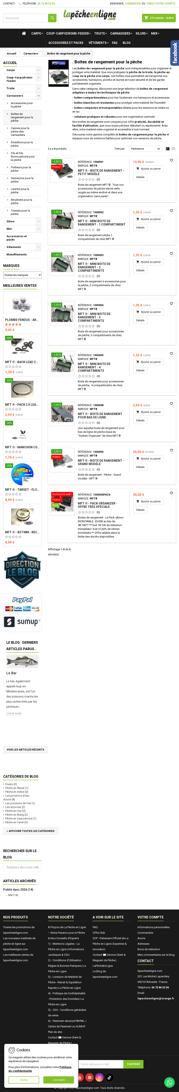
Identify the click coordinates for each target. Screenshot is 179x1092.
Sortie (24, 1079)
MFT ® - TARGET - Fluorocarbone (22, 489)
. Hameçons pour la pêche (21, 180)
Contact (9, 3)
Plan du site (55, 1032)
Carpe (36, 33)
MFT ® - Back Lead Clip (22, 362)
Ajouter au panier (148, 168)
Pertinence (146, 149)
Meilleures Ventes (20, 286)
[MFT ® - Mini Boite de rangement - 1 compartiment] (62, 212)
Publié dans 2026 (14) (18, 889)
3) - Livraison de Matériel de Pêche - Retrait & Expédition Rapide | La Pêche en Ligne (65, 982)
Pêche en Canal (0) (16, 822)
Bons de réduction (149, 949)
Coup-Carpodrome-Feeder (67, 33)
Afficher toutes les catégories (31, 831)
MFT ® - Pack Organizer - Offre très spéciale (97, 505)
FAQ (114, 43)
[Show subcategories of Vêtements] (38, 247)
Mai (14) (13, 895)
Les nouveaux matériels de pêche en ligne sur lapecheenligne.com (19, 944)
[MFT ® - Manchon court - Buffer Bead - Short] (22, 423)
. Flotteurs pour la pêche (20, 169)
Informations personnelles (154, 927)
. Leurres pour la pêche (19, 190)
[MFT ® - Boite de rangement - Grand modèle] (62, 454)
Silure (141, 33)
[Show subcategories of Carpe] (38, 70)
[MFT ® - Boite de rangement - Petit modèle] (62, 164)
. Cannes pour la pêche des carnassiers (19, 131)
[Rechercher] (29, 18)
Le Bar (11, 673)
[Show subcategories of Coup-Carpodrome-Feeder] (38, 77)
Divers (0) (11, 784)
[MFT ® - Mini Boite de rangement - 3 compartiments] (62, 305)
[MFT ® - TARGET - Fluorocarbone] (22, 466)
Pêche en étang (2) (16, 814)
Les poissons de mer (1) (20, 803)
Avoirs (141, 938)
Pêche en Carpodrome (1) (20, 818)
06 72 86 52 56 (46, 3)
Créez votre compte (160, 3)
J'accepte (59, 1079)
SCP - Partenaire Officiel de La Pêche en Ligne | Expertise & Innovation (110, 944)
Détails (141, 177)
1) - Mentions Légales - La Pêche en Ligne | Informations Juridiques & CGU (66, 949)
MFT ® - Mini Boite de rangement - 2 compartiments (94, 267)
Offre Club (99, 932)
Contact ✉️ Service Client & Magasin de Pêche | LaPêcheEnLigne (64, 1043)
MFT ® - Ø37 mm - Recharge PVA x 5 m (22, 532)
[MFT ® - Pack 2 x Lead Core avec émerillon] (22, 381)
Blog (127, 43)
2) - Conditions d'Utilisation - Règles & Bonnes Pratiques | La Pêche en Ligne (67, 966)
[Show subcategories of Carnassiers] (38, 95)
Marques (11, 266)
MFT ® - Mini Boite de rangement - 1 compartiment (101, 222)
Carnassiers (120, 33)
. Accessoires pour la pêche (21, 105)
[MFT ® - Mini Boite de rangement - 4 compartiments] (62, 355)
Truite (99, 33)
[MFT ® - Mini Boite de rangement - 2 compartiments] (62, 255)
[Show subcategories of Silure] (38, 221)
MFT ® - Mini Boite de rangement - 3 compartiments (94, 317)
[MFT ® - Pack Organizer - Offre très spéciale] (62, 500)
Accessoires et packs (65, 43)
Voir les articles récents (25, 749)
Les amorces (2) (15, 807)
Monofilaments (17, 254)
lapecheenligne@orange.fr (156, 998)
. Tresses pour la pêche (20, 212)
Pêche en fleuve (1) (16, 788)
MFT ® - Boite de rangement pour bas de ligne (100, 415)
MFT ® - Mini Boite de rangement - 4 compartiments (94, 367)
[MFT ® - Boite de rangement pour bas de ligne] (62, 405)
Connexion (133, 3)
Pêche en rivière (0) (16, 791)
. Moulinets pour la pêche (21, 201)
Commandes (145, 932)
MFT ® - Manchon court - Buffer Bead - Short (22, 447)
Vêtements (98, 43)
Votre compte (151, 917)
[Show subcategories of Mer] (38, 229)
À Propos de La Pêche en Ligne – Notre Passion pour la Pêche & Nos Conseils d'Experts (67, 933)
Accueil (10, 63)
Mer (154, 33)
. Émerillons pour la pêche (21, 144)
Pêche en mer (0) (15, 810)
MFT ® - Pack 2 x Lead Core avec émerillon (22, 404)
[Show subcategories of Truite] (38, 88)
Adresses (143, 943)
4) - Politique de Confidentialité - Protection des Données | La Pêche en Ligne (66, 999)
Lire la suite (13, 713)
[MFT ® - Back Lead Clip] (22, 338)
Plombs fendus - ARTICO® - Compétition (22, 320)
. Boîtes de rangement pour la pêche (21, 117)
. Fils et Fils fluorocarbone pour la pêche (22, 157)
